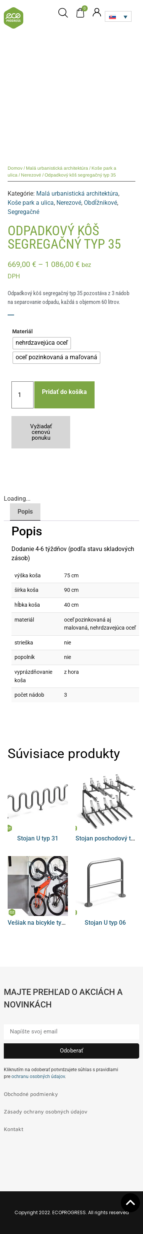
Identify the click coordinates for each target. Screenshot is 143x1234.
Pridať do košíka (64, 391)
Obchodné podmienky (31, 1094)
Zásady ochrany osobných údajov (45, 1111)
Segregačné (23, 211)
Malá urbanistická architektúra (57, 168)
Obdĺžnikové (100, 202)
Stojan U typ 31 (37, 838)
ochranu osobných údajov (38, 1076)
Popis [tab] (25, 511)
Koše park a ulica (31, 202)
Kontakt (13, 1129)
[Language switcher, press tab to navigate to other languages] (118, 16)
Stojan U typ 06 (105, 922)
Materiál (22, 331)
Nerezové (31, 175)
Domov (15, 168)
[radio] (42, 343)
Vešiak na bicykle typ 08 (40, 922)
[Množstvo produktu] (22, 394)
